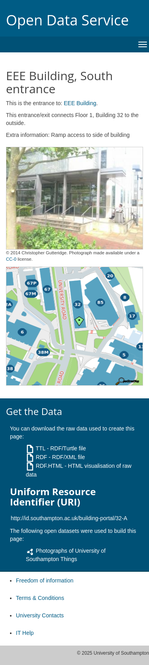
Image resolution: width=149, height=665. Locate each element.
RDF (41, 457)
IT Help (25, 633)
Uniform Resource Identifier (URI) (53, 496)
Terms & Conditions (40, 598)
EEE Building (80, 103)
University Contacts (40, 615)
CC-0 (11, 259)
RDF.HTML (49, 466)
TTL (40, 448)
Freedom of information (45, 580)
